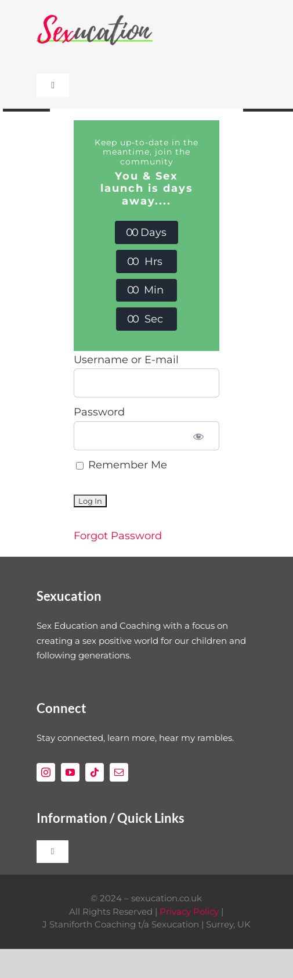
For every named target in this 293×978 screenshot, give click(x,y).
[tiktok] (94, 772)
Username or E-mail (126, 359)
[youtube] (70, 772)
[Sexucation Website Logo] (95, 16)
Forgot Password (118, 535)
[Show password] (198, 435)
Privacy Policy (189, 911)
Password (99, 412)
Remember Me (121, 464)
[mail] (119, 772)
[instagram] (46, 772)
